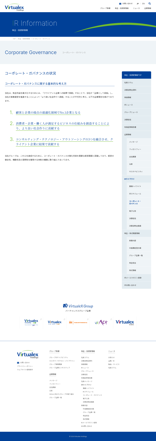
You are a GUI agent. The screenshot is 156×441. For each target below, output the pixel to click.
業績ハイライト (88, 388)
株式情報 (86, 419)
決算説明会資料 (86, 361)
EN (143, 3)
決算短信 (84, 374)
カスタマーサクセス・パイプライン (62, 361)
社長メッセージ (86, 381)
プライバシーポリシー (25, 366)
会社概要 (52, 387)
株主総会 (86, 415)
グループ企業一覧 (55, 397)
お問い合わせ (126, 4)
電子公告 (86, 398)
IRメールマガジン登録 (89, 422)
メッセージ (53, 380)
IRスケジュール (88, 391)
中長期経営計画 (88, 409)
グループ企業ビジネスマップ (59, 367)
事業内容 (84, 405)
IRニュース (85, 367)
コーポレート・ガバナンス (92, 395)
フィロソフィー (54, 384)
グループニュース (87, 371)
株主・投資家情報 (122, 8)
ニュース (136, 8)
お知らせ (111, 357)
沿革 (51, 390)
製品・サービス (113, 364)
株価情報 (84, 364)
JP (138, 3)
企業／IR (111, 361)
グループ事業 (105, 8)
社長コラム (85, 357)
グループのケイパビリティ (58, 357)
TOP (14, 38)
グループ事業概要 (55, 364)
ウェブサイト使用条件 (25, 369)
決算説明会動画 (88, 402)
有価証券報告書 (86, 378)
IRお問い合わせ (86, 426)
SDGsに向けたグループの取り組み (61, 394)
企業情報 (147, 8)
